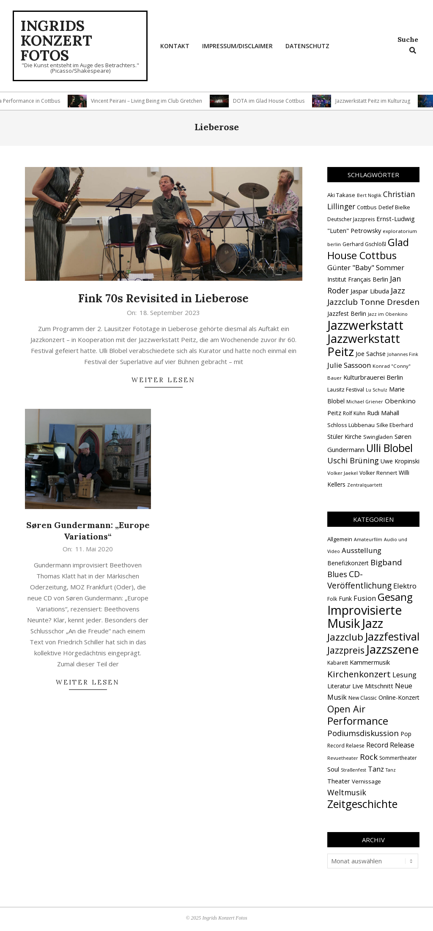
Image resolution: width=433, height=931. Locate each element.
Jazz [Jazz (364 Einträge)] (372, 623)
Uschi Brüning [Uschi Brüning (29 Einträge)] (353, 460)
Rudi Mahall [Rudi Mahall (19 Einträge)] (383, 412)
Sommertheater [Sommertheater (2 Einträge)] (398, 757)
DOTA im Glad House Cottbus (272, 100)
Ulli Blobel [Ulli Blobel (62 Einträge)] (389, 448)
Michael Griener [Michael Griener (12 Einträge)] (364, 402)
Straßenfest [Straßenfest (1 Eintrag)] (353, 770)
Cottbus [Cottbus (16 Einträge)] (367, 207)
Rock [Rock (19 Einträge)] (369, 756)
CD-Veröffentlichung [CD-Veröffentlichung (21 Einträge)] (359, 579)
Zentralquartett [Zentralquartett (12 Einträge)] (364, 485)
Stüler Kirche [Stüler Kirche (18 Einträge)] (344, 437)
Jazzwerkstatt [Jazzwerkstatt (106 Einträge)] (365, 325)
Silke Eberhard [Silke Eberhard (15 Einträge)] (394, 425)
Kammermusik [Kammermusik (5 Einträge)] (370, 662)
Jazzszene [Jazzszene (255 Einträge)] (392, 649)
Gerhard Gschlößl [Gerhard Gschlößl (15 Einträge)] (364, 244)
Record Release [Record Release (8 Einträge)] (390, 745)
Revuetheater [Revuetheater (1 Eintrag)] (342, 758)
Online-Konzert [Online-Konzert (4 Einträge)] (398, 697)
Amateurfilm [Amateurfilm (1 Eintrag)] (368, 539)
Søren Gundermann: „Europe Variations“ (88, 531)
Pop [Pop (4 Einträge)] (405, 734)
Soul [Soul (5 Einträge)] (333, 769)
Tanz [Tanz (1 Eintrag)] (391, 770)
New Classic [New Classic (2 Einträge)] (362, 697)
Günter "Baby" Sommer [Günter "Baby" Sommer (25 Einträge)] (365, 267)
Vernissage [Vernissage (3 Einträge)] (366, 781)
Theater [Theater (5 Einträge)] (338, 781)
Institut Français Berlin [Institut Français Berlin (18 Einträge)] (357, 279)
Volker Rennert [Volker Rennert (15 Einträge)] (378, 472)
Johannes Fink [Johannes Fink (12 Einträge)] (402, 354)
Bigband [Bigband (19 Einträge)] (386, 562)
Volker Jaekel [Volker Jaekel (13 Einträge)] (342, 473)
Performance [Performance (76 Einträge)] (357, 721)
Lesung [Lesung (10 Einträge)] (404, 674)
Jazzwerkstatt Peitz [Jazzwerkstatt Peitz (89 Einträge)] (363, 344)
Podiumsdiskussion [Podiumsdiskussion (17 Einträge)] (363, 733)
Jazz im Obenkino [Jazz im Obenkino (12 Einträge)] (388, 314)
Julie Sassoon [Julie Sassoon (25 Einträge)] (349, 365)
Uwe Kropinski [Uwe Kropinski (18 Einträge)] (400, 461)
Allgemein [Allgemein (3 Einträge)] (339, 539)
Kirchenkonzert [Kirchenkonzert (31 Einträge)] (359, 674)
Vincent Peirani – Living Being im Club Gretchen (150, 100)
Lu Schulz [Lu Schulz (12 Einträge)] (376, 390)
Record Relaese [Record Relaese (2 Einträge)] (345, 745)
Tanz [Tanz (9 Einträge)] (376, 769)
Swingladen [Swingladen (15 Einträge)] (378, 437)
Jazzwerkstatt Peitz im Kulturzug (376, 100)
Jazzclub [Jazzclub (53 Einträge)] (345, 636)
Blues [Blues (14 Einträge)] (337, 574)
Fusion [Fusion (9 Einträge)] (365, 598)
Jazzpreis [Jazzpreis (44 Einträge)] (345, 650)
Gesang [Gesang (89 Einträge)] (395, 597)
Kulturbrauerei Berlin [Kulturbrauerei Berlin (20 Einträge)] (373, 377)
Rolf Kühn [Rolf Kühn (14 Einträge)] (354, 413)
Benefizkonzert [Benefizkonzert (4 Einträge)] (348, 563)
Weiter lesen (163, 380)
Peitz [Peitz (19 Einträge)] (334, 412)
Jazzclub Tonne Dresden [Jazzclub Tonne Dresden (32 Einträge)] (373, 301)
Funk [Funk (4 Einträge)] (345, 598)
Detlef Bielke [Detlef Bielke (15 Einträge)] (394, 207)
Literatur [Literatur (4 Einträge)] (339, 686)
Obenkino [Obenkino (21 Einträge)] (400, 401)
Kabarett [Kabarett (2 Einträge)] (337, 662)
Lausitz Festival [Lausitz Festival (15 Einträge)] (345, 389)
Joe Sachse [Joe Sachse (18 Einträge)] (371, 354)
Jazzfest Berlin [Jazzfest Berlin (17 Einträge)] (346, 313)
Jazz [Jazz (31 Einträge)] (398, 290)
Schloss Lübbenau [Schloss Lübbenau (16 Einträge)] (351, 425)
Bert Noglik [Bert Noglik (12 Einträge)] (369, 195)
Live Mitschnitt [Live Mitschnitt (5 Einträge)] (372, 686)
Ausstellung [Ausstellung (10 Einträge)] (361, 550)
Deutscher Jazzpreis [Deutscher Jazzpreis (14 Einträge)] (351, 219)
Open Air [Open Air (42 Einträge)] (346, 709)
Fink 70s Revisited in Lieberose (163, 298)
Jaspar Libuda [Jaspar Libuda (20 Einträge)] (370, 291)
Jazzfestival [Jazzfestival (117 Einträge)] (392, 636)
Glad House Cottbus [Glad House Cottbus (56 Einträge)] (368, 248)
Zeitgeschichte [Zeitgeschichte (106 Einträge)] (362, 804)
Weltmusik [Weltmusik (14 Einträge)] (346, 792)
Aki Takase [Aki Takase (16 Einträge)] (341, 195)
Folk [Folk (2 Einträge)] (332, 598)
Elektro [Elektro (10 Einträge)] (405, 586)
